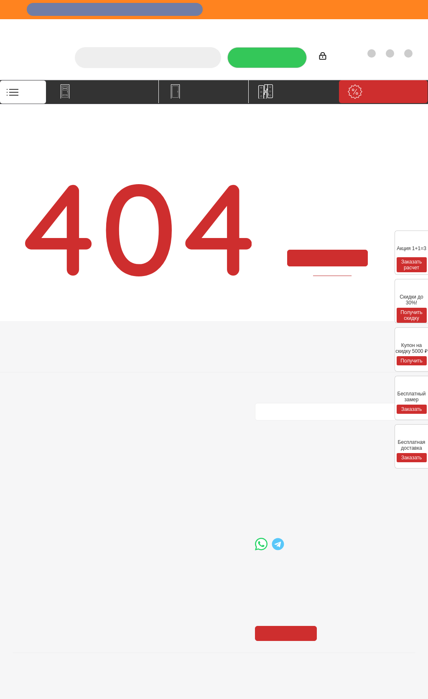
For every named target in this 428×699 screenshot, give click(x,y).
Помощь (189, 339)
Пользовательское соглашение (121, 392)
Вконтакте (263, 427)
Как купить (357, 27)
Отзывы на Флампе (250, 27)
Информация (116, 339)
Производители (310, 27)
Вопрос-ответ (195, 354)
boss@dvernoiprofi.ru (299, 511)
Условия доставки (120, 365)
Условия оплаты (117, 354)
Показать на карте (288, 582)
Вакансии (27, 365)
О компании (167, 27)
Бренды (186, 365)
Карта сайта (192, 377)
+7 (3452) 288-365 (296, 468)
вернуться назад (332, 273)
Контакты (397, 27)
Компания (30, 339)
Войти (331, 57)
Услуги (203, 27)
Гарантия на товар (121, 377)
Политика (27, 377)
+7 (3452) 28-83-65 (70, 684)
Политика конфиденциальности (297, 364)
